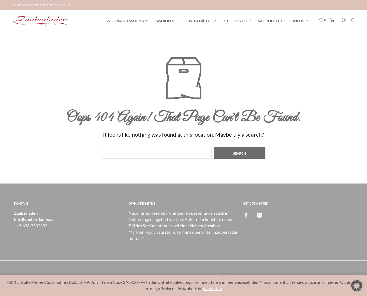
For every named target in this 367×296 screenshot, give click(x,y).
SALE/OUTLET (270, 21)
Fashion (162, 21)
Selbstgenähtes (197, 21)
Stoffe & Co (235, 21)
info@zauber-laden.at (34, 219)
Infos (298, 21)
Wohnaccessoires (125, 21)
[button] (322, 20)
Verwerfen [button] (212, 288)
